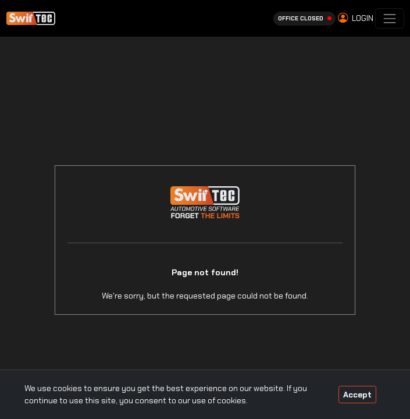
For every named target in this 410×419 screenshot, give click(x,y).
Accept (357, 394)
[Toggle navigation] (389, 18)
